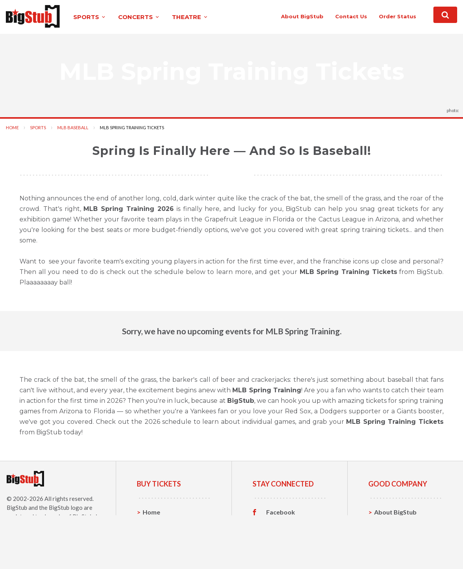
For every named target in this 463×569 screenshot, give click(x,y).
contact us (351, 16)
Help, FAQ (388, 536)
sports (89, 17)
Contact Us (390, 524)
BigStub (17, 507)
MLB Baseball (72, 127)
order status (397, 16)
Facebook (280, 512)
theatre (190, 17)
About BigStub (302, 16)
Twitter (277, 524)
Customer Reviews (293, 548)
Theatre (154, 548)
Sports (38, 127)
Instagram (281, 536)
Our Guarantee (396, 548)
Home (12, 127)
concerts (139, 17)
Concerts (156, 536)
